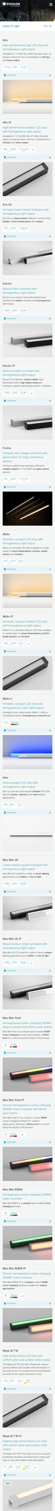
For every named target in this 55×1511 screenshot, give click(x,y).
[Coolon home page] (11, 4)
